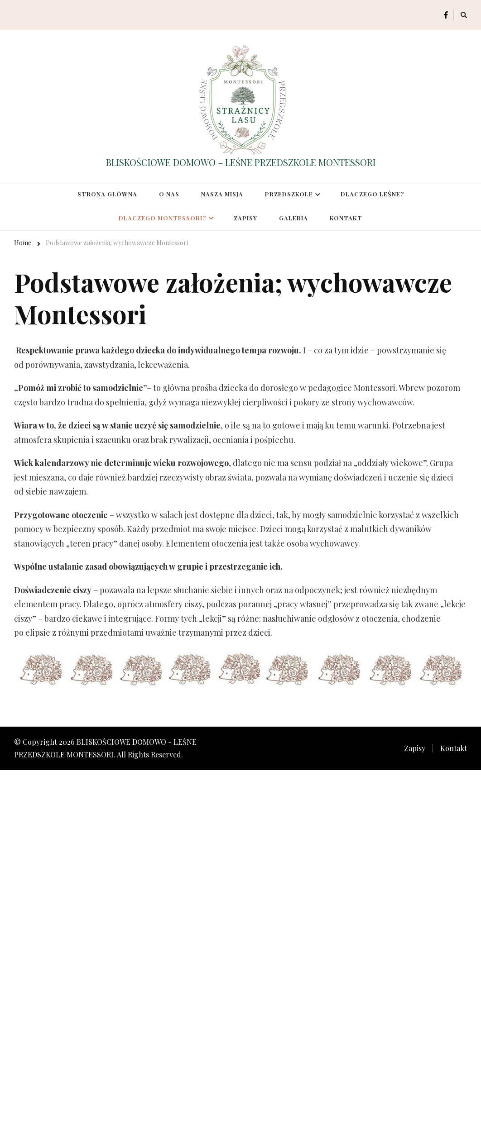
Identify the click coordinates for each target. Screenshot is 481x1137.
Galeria (293, 218)
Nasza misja (222, 194)
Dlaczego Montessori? (162, 218)
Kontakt (346, 218)
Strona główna (107, 194)
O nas (169, 194)
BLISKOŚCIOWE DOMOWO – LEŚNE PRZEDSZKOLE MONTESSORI (240, 162)
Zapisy (245, 218)
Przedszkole (289, 194)
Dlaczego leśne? (372, 194)
